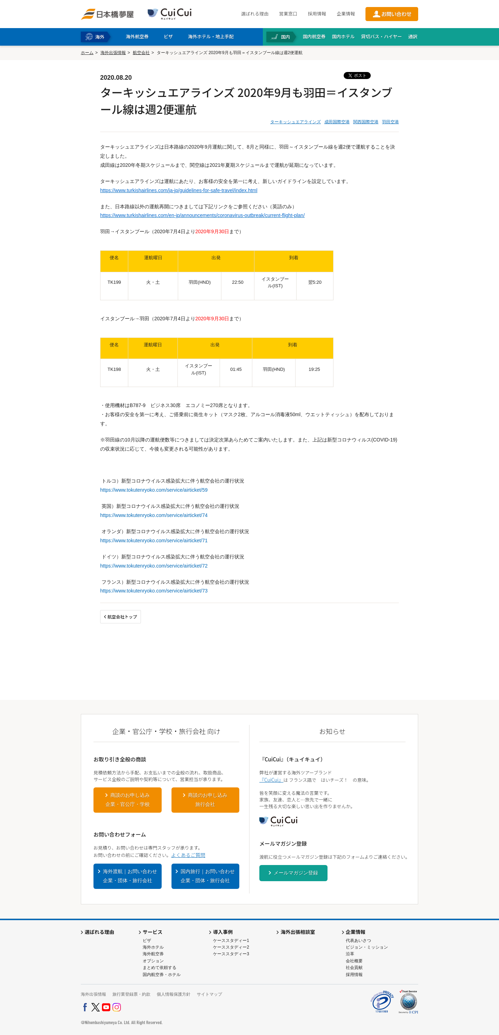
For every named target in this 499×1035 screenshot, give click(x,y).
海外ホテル (153, 947)
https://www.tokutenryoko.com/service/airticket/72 (154, 566)
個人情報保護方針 (173, 994)
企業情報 (346, 13)
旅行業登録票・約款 (131, 994)
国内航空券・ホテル (162, 974)
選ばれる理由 (254, 13)
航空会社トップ (122, 617)
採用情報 (317, 13)
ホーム (87, 52)
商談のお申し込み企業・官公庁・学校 (127, 799)
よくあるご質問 (188, 854)
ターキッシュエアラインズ (295, 121)
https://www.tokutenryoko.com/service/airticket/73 (154, 591)
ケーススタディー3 (231, 953)
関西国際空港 (365, 121)
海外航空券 (153, 953)
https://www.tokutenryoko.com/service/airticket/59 (154, 490)
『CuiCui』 (271, 779)
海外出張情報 (113, 52)
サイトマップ (209, 994)
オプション (153, 960)
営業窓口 (288, 13)
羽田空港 (390, 121)
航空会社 (141, 52)
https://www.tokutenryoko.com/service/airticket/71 (154, 540)
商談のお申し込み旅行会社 (207, 799)
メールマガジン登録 (296, 873)
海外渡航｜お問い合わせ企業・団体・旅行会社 (130, 876)
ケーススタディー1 (231, 940)
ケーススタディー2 (231, 947)
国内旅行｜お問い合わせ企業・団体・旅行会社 (208, 876)
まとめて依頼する (159, 967)
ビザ (147, 940)
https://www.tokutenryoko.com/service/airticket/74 (154, 515)
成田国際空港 (337, 121)
